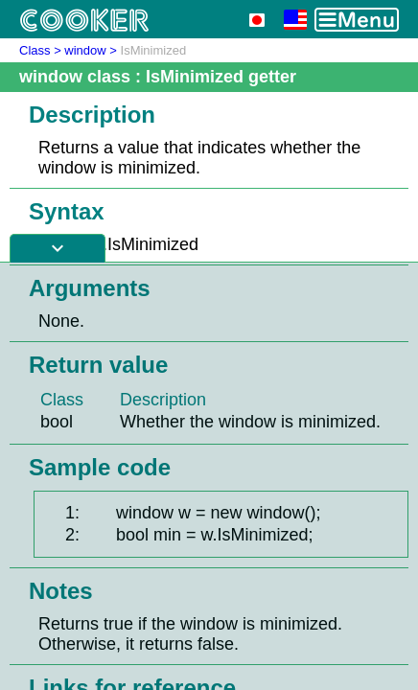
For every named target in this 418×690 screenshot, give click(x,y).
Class (35, 50)
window (84, 50)
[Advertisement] (209, 476)
